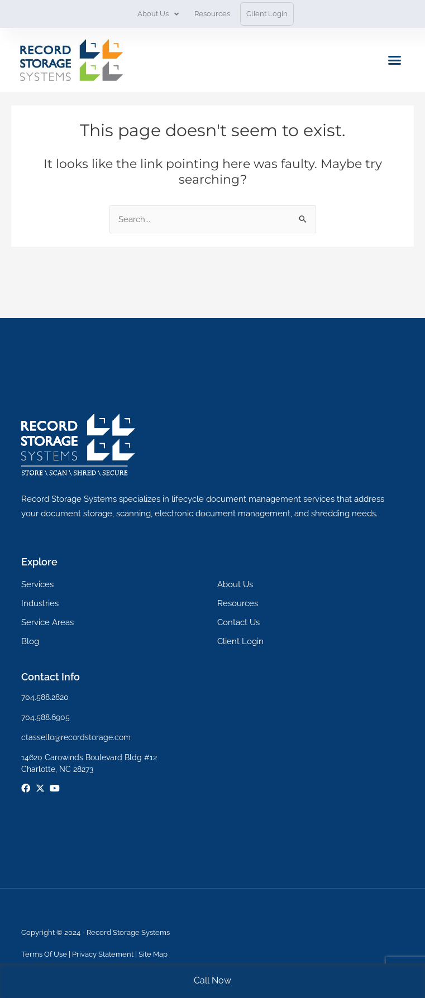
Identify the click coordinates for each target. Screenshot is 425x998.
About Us (158, 14)
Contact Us (238, 622)
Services (37, 584)
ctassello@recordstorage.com (76, 737)
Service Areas (47, 622)
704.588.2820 (45, 697)
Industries (40, 603)
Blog (30, 641)
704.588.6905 (45, 717)
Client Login (267, 13)
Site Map (153, 954)
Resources (212, 13)
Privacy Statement (102, 954)
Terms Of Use (44, 954)
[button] (394, 60)
